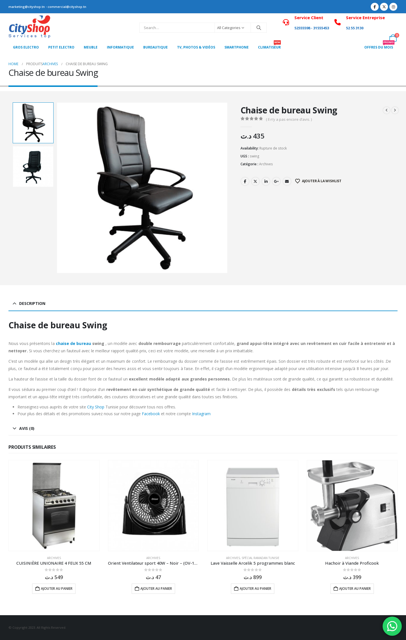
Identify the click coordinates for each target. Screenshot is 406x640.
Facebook (245, 181)
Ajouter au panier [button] (56, 588)
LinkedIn (265, 181)
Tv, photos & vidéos (196, 47)
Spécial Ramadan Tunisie (260, 558)
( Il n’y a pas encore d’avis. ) (289, 119)
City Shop (95, 407)
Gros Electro (26, 47)
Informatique (120, 47)
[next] (395, 110)
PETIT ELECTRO (61, 47)
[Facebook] (375, 7)
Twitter (255, 181)
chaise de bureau (73, 343)
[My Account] (393, 24)
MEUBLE (91, 47)
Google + (276, 181)
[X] (384, 7)
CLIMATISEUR (269, 46)
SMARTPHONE (236, 47)
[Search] (259, 27)
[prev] (386, 110)
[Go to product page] (54, 505)
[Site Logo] (29, 28)
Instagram (201, 413)
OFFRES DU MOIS (379, 46)
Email (287, 181)
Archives (266, 164)
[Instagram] (393, 7)
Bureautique (155, 47)
